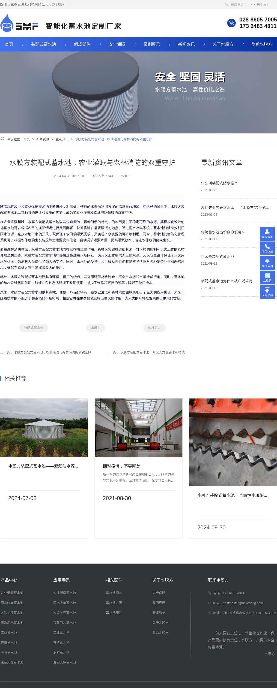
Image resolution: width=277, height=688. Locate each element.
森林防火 (154, 327)
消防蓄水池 (9, 652)
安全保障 (117, 44)
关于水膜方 (223, 44)
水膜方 (96, 327)
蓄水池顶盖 (114, 592)
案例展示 (151, 44)
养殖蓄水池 (9, 642)
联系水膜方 (261, 44)
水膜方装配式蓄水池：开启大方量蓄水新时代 (152, 352)
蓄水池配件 (114, 612)
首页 (9, 44)
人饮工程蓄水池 (12, 612)
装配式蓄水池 (43, 44)
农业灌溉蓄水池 (12, 592)
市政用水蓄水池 (12, 622)
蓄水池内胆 (114, 602)
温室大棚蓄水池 (12, 662)
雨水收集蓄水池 (12, 602)
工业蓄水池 (9, 632)
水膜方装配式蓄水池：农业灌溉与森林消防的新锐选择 (52, 352)
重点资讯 (62, 139)
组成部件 (82, 44)
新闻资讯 (186, 44)
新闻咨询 (158, 612)
